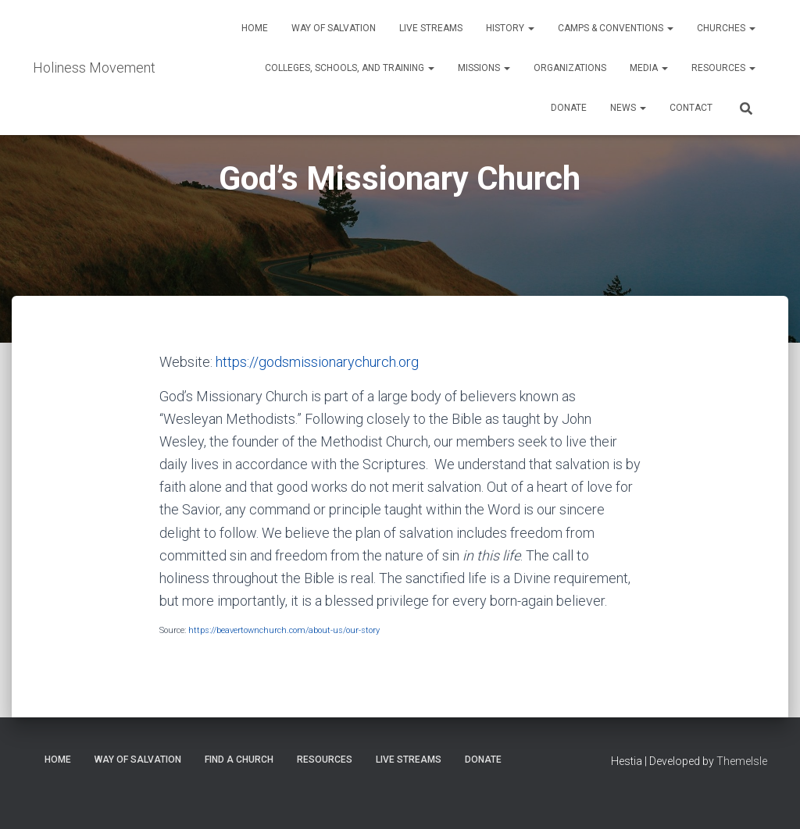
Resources (723, 67)
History (510, 28)
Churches (726, 28)
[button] (530, 28)
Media (649, 67)
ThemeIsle (741, 761)
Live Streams (430, 28)
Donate (569, 107)
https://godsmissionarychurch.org (317, 362)
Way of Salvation (333, 28)
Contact (691, 107)
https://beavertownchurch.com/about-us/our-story (284, 630)
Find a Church (239, 759)
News (628, 107)
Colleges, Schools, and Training (349, 67)
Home (254, 28)
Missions (484, 67)
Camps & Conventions (615, 28)
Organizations (570, 67)
